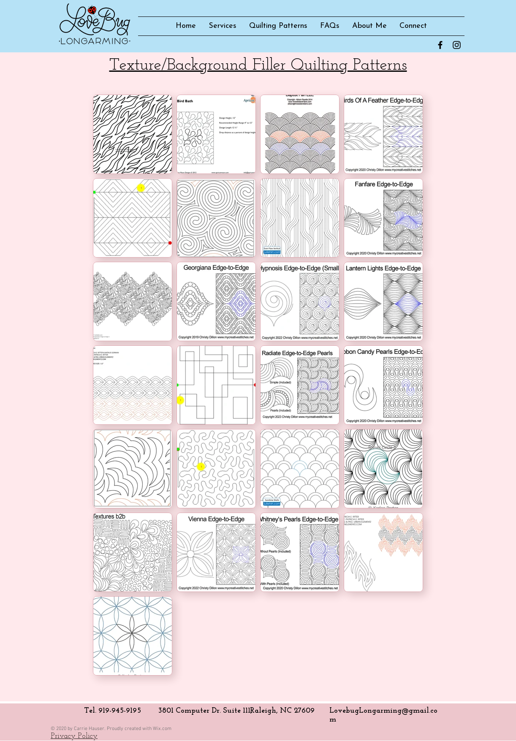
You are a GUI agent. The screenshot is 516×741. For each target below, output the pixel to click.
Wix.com (162, 729)
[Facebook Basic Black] (440, 45)
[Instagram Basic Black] (456, 45)
